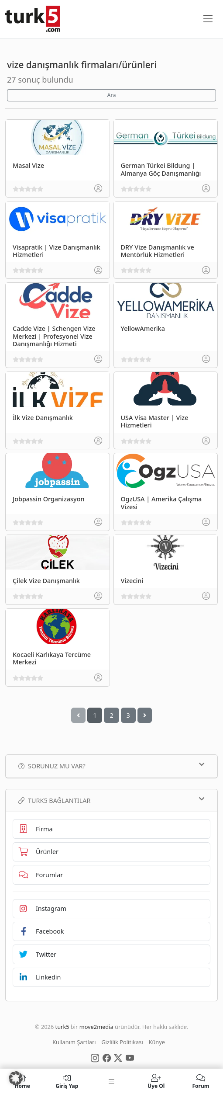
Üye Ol (156, 1081)
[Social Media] (95, 1058)
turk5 (62, 1027)
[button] (15, 1078)
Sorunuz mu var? (111, 765)
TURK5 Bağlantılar (111, 800)
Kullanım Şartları (74, 1042)
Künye (157, 1042)
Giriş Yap (67, 1081)
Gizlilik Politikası (122, 1042)
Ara (111, 95)
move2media (96, 1027)
